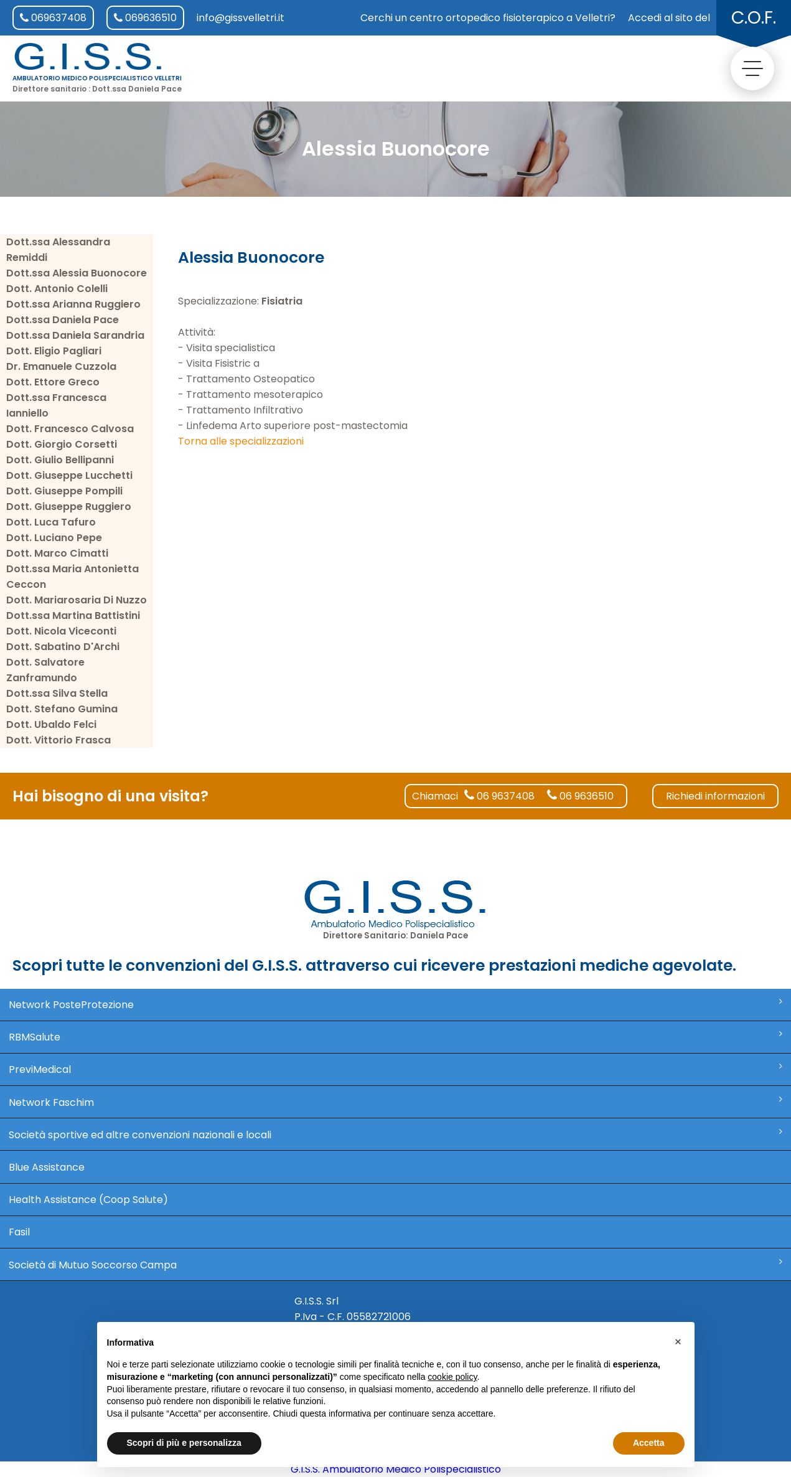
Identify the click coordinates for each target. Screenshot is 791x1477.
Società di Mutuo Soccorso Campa (396, 1264)
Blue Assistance (47, 1167)
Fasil (19, 1232)
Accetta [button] (649, 1443)
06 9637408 (499, 796)
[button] (678, 1342)
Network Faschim (396, 1102)
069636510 (145, 18)
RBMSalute (396, 1036)
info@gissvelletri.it (240, 18)
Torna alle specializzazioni (241, 441)
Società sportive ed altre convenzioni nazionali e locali (396, 1134)
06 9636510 (580, 796)
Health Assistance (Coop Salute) (88, 1199)
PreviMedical (396, 1069)
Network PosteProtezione (396, 1004)
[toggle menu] (752, 68)
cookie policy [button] (452, 1377)
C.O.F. (753, 18)
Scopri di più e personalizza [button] (184, 1443)
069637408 (53, 18)
